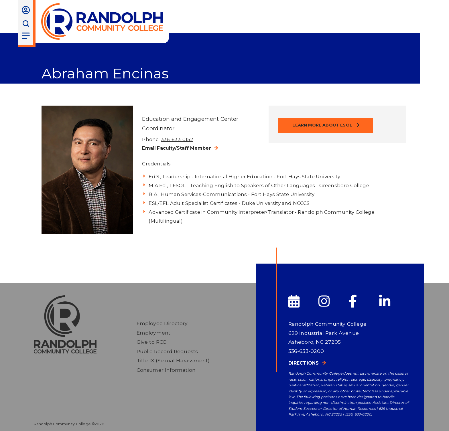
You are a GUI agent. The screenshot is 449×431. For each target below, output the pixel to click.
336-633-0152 (177, 139)
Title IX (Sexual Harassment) (173, 360)
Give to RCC (151, 342)
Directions (303, 363)
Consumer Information (166, 370)
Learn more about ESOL (322, 125)
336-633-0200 (306, 351)
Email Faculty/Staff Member (176, 148)
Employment (154, 333)
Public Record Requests (167, 351)
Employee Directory (162, 323)
